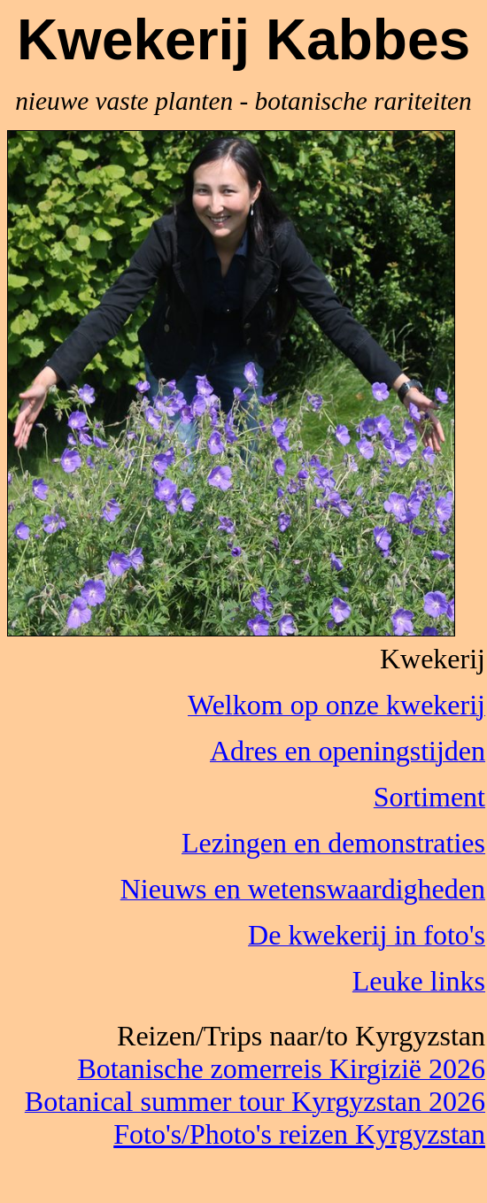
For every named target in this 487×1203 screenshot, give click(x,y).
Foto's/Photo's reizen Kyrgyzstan (299, 1134)
